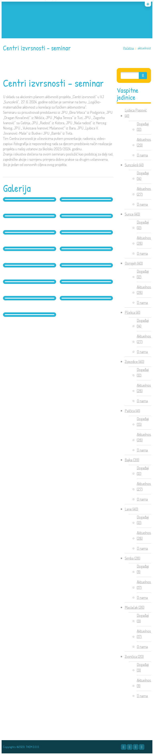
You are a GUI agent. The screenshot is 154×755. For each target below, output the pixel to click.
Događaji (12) (143, 126)
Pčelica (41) (132, 312)
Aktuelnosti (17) (145, 584)
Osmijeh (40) (134, 263)
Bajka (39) (132, 459)
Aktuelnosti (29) (145, 142)
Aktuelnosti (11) (145, 683)
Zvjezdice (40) (134, 361)
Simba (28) (132, 558)
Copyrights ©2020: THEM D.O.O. (21, 747)
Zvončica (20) (134, 656)
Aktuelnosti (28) (145, 240)
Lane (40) (131, 508)
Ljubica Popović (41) (136, 113)
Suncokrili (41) (134, 164)
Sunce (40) (132, 213)
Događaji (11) (143, 569)
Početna (128, 48)
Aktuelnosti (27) (145, 191)
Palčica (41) (132, 410)
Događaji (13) (143, 421)
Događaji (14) (143, 175)
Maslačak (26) (134, 607)
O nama (142, 155)
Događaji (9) (143, 618)
